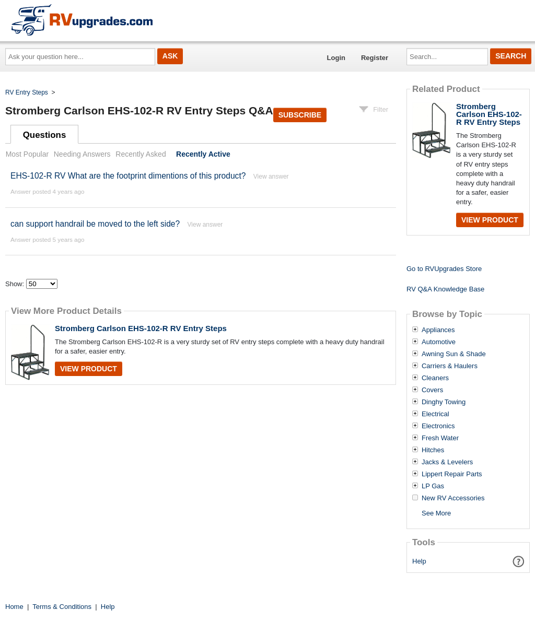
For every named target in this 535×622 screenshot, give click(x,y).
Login (336, 58)
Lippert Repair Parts (452, 474)
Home (14, 607)
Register (374, 58)
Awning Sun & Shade (454, 354)
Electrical (435, 414)
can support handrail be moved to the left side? (95, 223)
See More (436, 513)
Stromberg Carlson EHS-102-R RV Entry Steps (141, 328)
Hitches (433, 450)
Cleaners (435, 378)
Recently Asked (140, 154)
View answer (271, 176)
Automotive (439, 342)
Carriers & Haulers (450, 366)
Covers (432, 390)
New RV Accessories (453, 498)
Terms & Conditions (61, 607)
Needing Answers (82, 154)
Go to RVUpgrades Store (444, 269)
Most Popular (27, 154)
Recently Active (203, 154)
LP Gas (433, 486)
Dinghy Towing (444, 402)
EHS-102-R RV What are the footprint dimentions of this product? (128, 175)
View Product (88, 369)
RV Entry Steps (26, 92)
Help (419, 561)
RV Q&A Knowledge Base (445, 289)
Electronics (438, 426)
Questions (44, 135)
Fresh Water (440, 438)
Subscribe (299, 115)
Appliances (438, 330)
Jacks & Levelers (447, 462)
